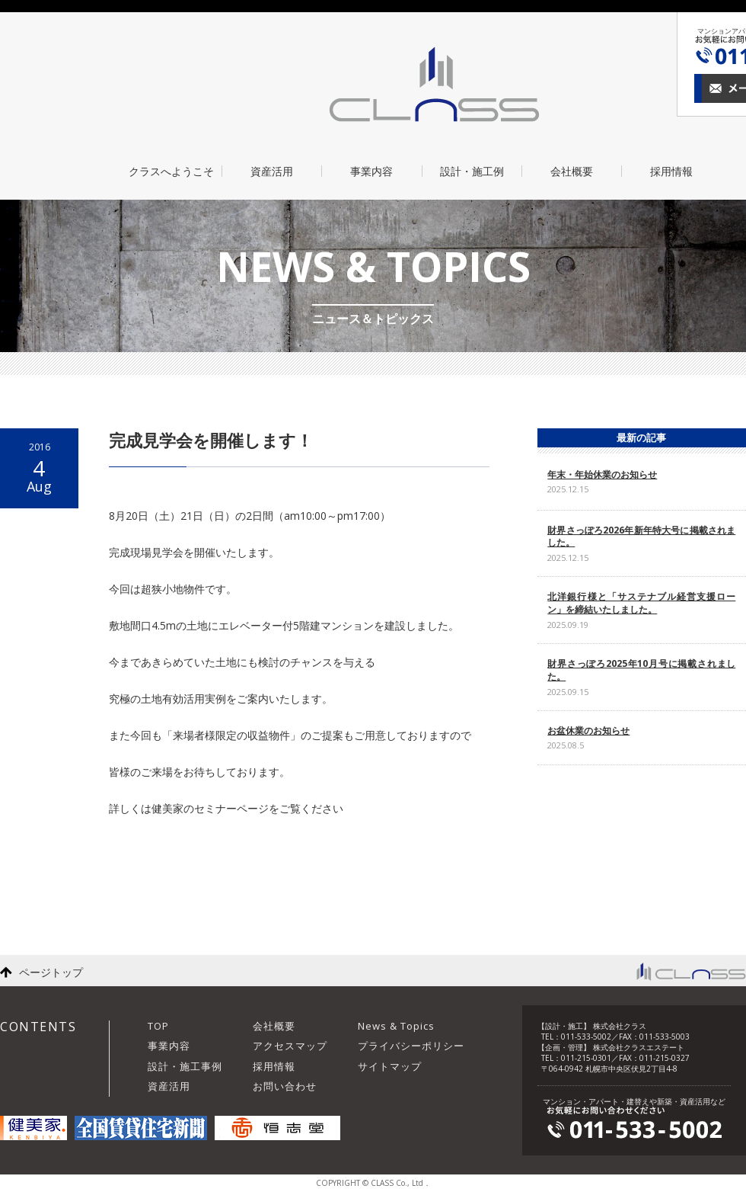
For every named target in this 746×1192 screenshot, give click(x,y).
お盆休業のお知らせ (588, 730)
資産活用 (271, 171)
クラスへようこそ (171, 171)
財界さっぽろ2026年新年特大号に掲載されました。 (641, 537)
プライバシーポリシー (411, 1046)
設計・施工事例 (185, 1066)
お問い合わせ (285, 1086)
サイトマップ (390, 1066)
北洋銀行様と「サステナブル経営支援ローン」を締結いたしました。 (641, 603)
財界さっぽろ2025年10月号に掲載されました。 (641, 670)
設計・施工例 (472, 171)
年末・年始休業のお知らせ (602, 474)
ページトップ (51, 972)
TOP (158, 1026)
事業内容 (371, 171)
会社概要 (571, 171)
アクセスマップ (290, 1046)
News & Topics (396, 1026)
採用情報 (671, 171)
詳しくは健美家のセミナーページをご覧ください (226, 808)
